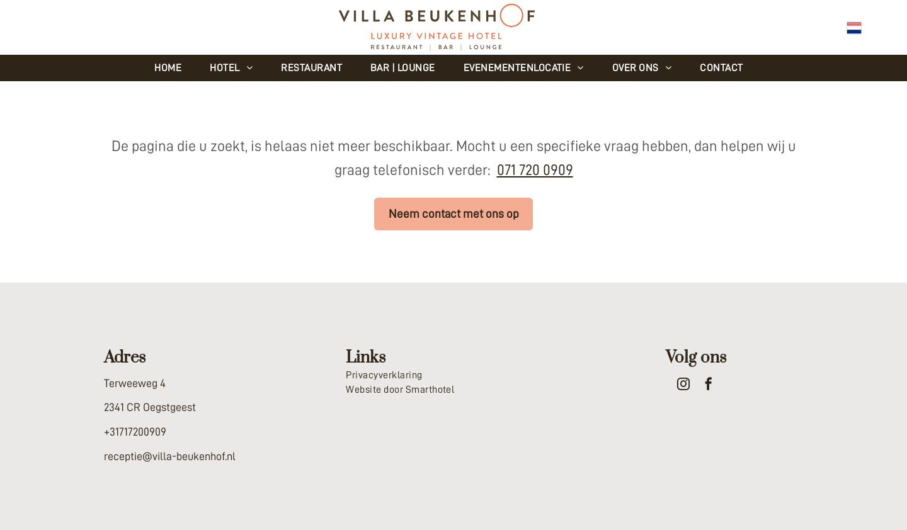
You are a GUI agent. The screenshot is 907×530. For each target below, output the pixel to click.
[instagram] (683, 386)
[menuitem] (172, 68)
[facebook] (708, 386)
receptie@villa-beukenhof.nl (170, 456)
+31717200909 (135, 431)
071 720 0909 (535, 170)
